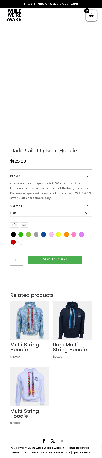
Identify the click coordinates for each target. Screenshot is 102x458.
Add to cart (55, 259)
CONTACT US (37, 452)
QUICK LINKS (81, 452)
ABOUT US (19, 452)
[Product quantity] (16, 260)
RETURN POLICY (59, 452)
